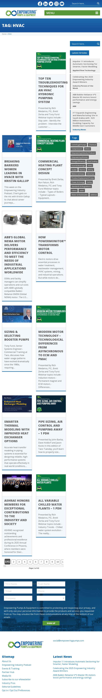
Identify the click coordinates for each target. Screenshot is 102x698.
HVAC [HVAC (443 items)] (90, 165)
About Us (6, 661)
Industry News (79, 129)
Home (4, 34)
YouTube (62, 4)
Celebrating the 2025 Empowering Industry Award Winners (83, 79)
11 (63, 562)
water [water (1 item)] (82, 190)
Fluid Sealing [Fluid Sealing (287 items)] (92, 161)
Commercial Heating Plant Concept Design (50, 167)
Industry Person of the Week (83, 87)
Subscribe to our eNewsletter (16, 679)
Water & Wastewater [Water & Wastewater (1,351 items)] (80, 194)
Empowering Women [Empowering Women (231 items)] (80, 157)
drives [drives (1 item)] (87, 149)
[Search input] (84, 3)
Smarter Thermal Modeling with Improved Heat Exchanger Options (16, 431)
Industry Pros (8, 683)
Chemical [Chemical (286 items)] (92, 144)
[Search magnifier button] (98, 3)
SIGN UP (51, 623)
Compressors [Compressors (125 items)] (77, 149)
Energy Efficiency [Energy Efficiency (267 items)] (78, 161)
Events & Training (10, 668)
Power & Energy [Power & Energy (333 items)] (78, 182)
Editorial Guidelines (11, 686)
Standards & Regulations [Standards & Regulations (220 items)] (81, 186)
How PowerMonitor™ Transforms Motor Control (52, 245)
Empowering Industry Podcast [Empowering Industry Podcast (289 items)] (83, 153)
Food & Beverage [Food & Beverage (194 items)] (78, 165)
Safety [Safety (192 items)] (89, 182)
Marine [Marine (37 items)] (82, 170)
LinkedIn (45, 4)
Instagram (56, 4)
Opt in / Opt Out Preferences (16, 690)
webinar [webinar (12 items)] (94, 194)
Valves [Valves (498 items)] (74, 190)
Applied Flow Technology (84, 70)
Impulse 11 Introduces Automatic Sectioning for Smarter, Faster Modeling (85, 64)
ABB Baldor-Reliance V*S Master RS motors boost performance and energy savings (85, 98)
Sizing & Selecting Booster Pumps (16, 335)
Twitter (51, 4)
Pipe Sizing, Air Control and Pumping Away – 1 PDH (50, 427)
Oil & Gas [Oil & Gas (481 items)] (90, 174)
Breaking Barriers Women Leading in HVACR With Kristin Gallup (16, 171)
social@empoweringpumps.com (68, 640)
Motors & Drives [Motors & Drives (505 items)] (78, 174)
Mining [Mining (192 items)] (90, 170)
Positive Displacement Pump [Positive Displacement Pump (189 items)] (83, 178)
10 (58, 562)
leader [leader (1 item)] (74, 170)
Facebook (40, 4)
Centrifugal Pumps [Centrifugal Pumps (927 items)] (79, 144)
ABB (74, 106)
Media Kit (6, 675)
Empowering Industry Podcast (16, 664)
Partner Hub (8, 672)
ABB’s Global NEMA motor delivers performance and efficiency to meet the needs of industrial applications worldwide (16, 254)
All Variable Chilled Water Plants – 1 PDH (50, 504)
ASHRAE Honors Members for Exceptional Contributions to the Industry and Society (17, 512)
